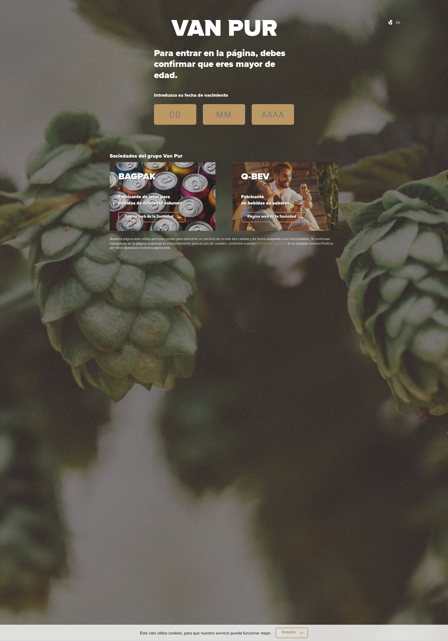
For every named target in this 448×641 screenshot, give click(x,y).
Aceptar (289, 632)
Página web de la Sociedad (149, 216)
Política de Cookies (271, 243)
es (398, 22)
